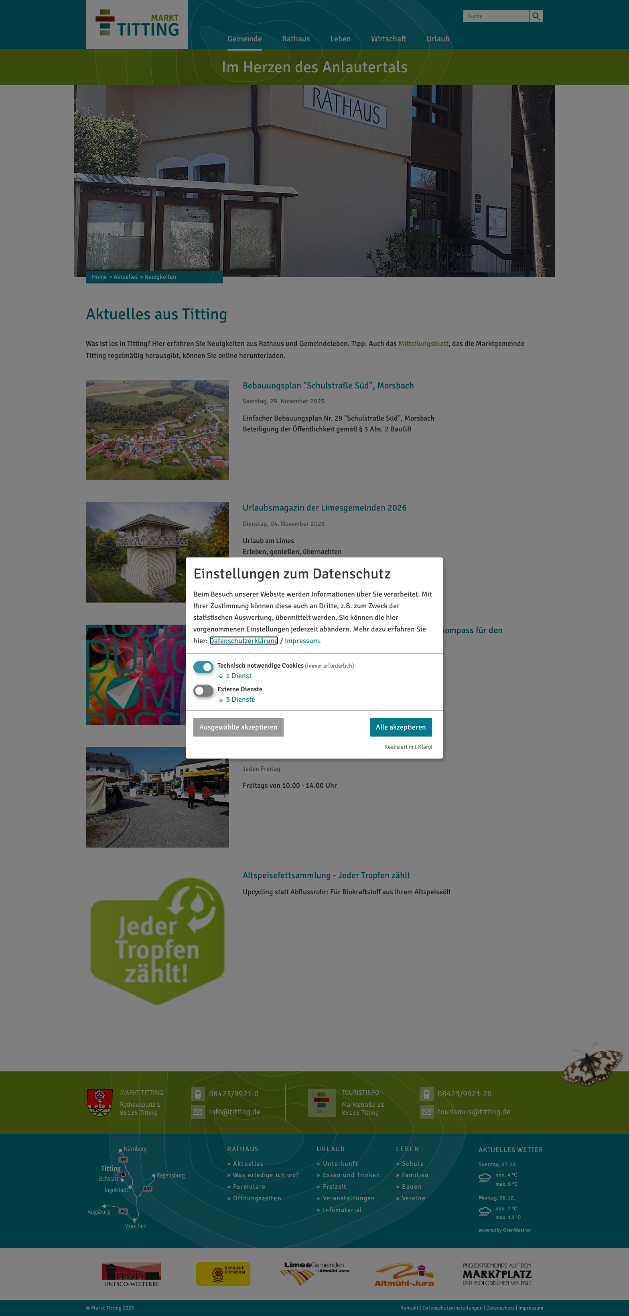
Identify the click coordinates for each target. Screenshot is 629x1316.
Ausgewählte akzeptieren (238, 727)
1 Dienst (234, 675)
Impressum (302, 640)
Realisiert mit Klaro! (408, 746)
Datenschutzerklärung (243, 640)
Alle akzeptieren (401, 727)
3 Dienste (236, 699)
